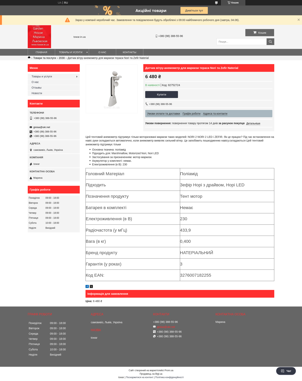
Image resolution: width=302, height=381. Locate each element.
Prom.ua (169, 370)
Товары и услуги (70, 52)
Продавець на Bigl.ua (151, 374)
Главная (41, 52)
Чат (286, 371)
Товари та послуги (44, 57)
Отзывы (36, 87)
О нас (102, 52)
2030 (62, 57)
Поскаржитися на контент (139, 377)
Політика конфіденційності (169, 377)
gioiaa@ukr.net (41, 127)
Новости (37, 93)
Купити (161, 94)
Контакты (129, 52)
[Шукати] (270, 41)
